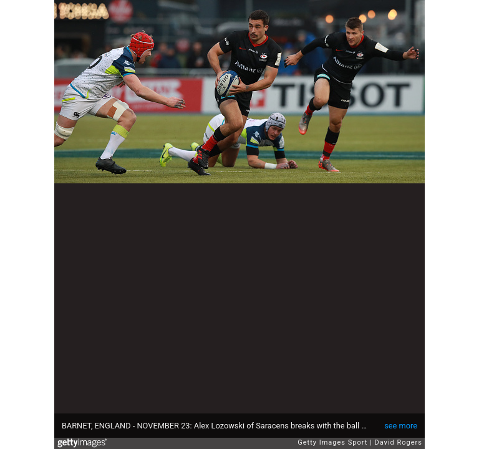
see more (400, 425)
